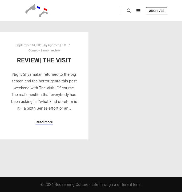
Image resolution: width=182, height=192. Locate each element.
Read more (44, 122)
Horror (45, 50)
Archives (156, 11)
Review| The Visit (44, 60)
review (55, 50)
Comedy (33, 50)
